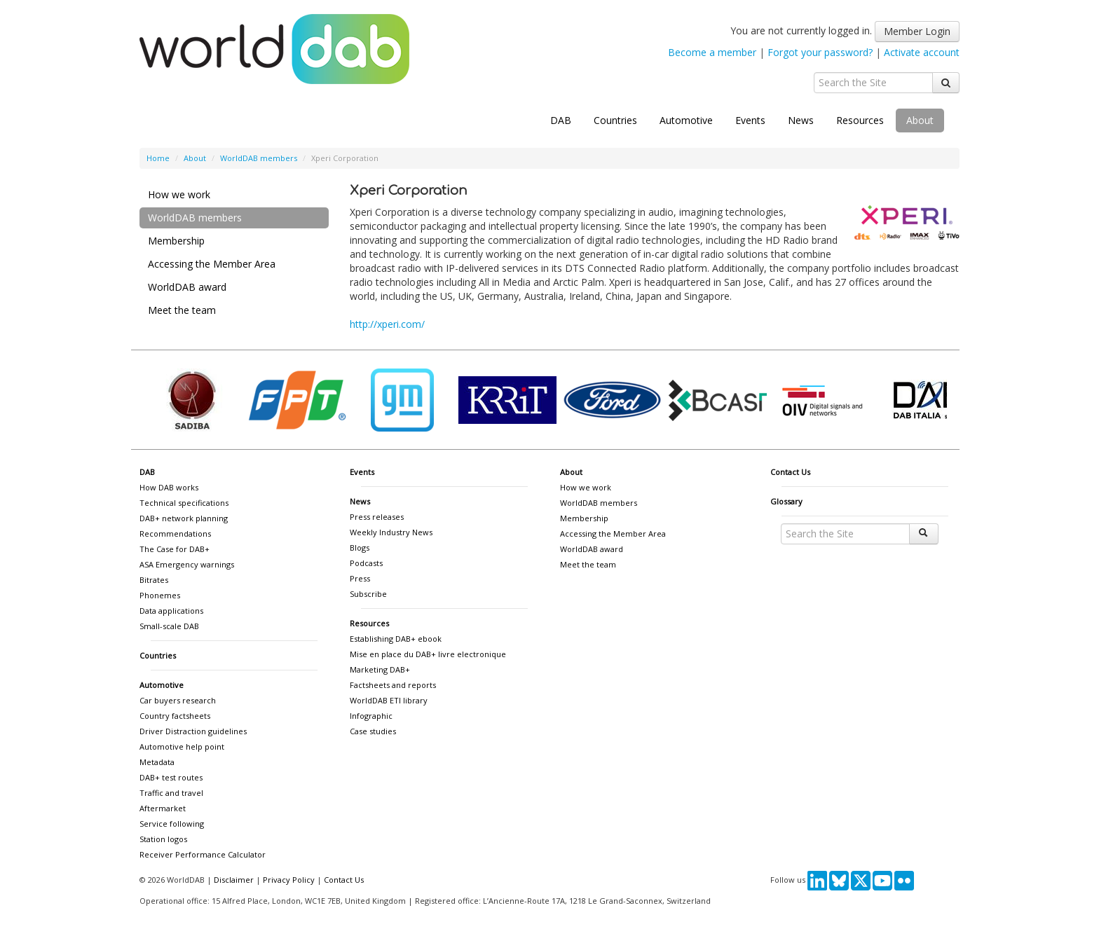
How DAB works (168, 487)
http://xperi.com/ (387, 324)
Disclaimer (234, 879)
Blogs (359, 547)
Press (360, 578)
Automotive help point (181, 746)
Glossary (786, 501)
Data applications (171, 610)
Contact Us (790, 472)
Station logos (163, 839)
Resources (860, 120)
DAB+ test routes (171, 777)
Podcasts (366, 563)
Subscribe (368, 594)
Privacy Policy (289, 879)
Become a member (712, 52)
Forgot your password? (820, 52)
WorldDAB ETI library (389, 700)
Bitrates (153, 579)
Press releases (377, 516)
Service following (171, 823)
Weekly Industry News (391, 532)
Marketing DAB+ (380, 669)
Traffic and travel (171, 792)
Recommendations (175, 533)
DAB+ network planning (183, 518)
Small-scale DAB (169, 626)
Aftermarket (162, 808)
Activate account (922, 52)
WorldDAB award (187, 287)
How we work (179, 194)
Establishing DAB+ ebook (396, 638)
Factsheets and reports (393, 685)
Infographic (371, 715)
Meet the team (182, 310)
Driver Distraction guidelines (193, 731)
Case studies (373, 731)
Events (750, 120)
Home (158, 158)
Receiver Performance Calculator (202, 854)
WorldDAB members (258, 158)
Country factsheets (174, 715)
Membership (176, 240)
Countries (615, 120)
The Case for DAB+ (174, 549)
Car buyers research (177, 700)
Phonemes (159, 595)
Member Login (917, 31)
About (920, 120)
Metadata (157, 762)
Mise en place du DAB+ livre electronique (428, 654)
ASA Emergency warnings (186, 564)
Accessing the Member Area (211, 263)
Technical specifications (183, 502)
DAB (560, 120)
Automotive (686, 120)
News (801, 120)
